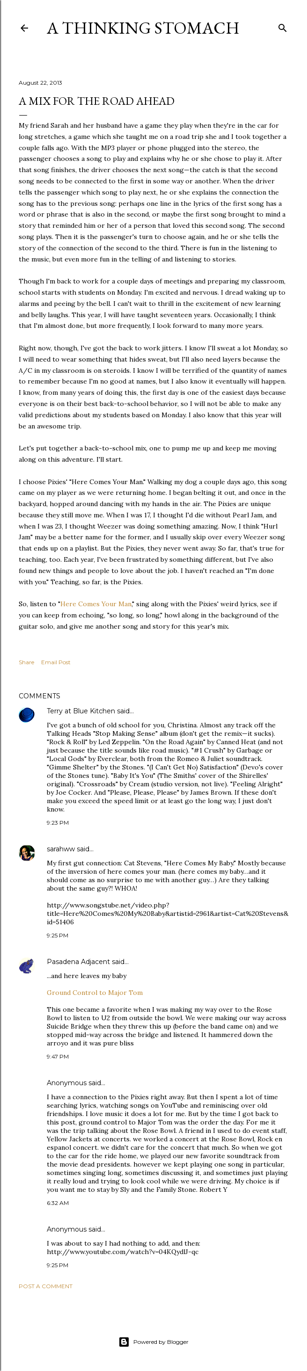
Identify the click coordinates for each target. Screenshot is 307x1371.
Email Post (56, 662)
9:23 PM (58, 822)
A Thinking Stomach (143, 28)
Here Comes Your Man (96, 604)
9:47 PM (58, 1056)
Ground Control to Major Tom (95, 992)
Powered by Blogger (153, 1342)
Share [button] (26, 662)
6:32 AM (58, 1202)
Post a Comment (46, 1286)
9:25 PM (57, 935)
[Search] (282, 26)
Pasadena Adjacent (78, 962)
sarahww (61, 849)
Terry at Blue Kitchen (81, 711)
